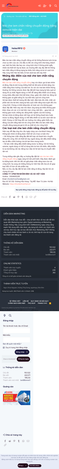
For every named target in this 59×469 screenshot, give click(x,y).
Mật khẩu (6, 335)
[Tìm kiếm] (56, 6)
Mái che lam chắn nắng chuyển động (16, 83)
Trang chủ (42, 303)
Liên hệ (26, 301)
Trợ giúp (31, 303)
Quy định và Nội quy (40, 301)
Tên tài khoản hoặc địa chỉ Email (15, 326)
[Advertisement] (16, 418)
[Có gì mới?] (50, 6)
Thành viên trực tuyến (16, 284)
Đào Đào (41, 287)
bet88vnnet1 (50, 255)
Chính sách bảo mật (16, 303)
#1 (56, 56)
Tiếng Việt (15, 301)
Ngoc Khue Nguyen (10, 287)
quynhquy (34, 287)
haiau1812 (7, 33)
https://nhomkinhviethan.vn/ (20, 184)
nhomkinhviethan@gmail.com (18, 179)
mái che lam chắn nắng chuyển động (15, 35)
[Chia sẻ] (52, 56)
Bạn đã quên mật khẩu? (12, 344)
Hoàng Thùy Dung (24, 287)
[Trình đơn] (3, 5)
